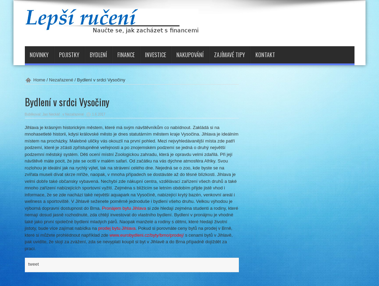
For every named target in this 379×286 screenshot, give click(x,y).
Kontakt (265, 55)
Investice (155, 55)
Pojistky (69, 55)
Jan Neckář (51, 114)
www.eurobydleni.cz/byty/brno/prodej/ (146, 235)
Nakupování (190, 55)
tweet (33, 264)
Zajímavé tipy (229, 55)
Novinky (39, 55)
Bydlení (98, 55)
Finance (126, 55)
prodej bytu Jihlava (116, 228)
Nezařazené (61, 79)
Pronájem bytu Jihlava (124, 208)
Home (39, 79)
